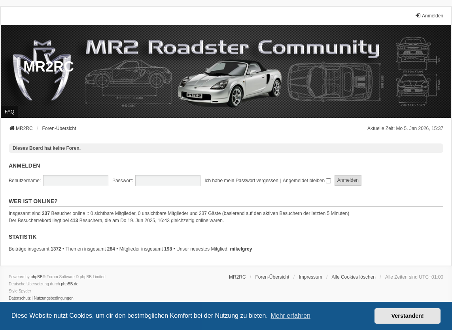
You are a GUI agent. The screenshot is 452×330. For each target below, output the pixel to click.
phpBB (37, 277)
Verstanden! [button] (407, 316)
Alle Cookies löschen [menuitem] (354, 277)
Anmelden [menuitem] (429, 16)
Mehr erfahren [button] (290, 315)
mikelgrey (241, 249)
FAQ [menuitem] (9, 112)
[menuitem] (310, 277)
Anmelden (24, 165)
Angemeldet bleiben (307, 180)
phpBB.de (69, 284)
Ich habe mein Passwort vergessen (241, 180)
